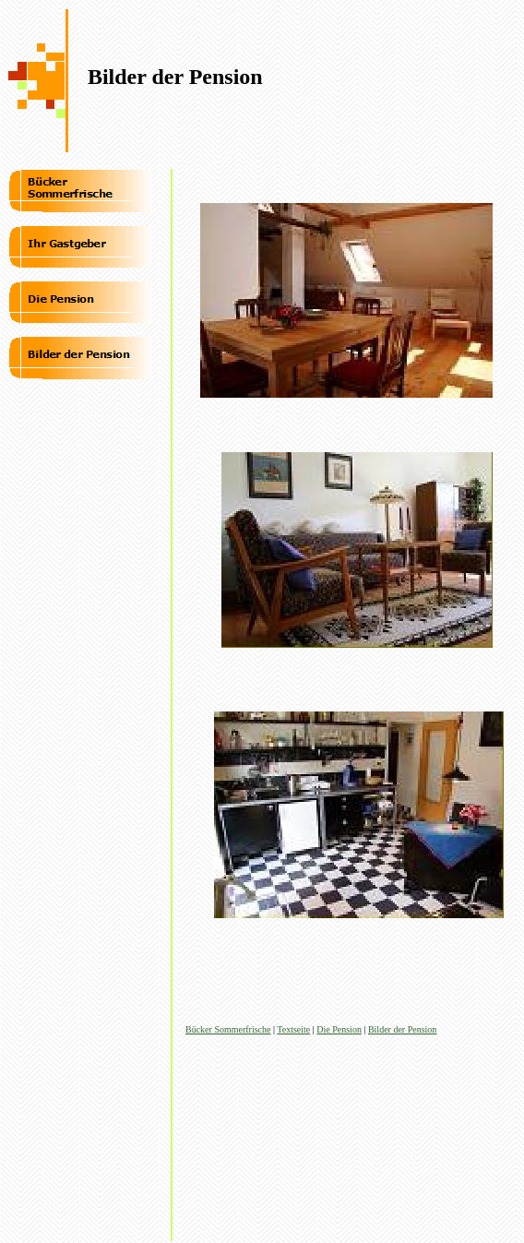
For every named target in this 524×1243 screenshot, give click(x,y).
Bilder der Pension (402, 1029)
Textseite (293, 1029)
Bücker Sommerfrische (227, 1029)
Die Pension (339, 1029)
